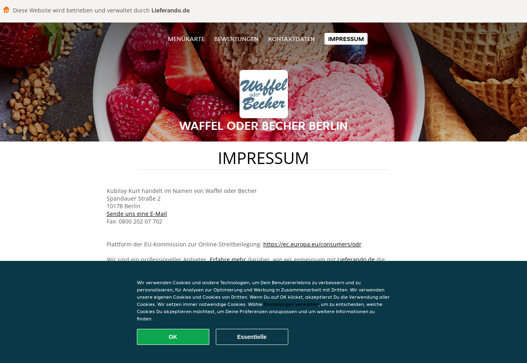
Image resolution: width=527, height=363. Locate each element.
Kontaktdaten (291, 39)
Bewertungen (236, 39)
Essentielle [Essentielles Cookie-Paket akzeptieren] (252, 337)
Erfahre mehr (228, 259)
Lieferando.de (356, 259)
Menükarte (186, 39)
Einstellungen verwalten (291, 304)
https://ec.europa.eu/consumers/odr (312, 244)
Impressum (346, 39)
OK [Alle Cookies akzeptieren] (173, 337)
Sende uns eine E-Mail (137, 213)
